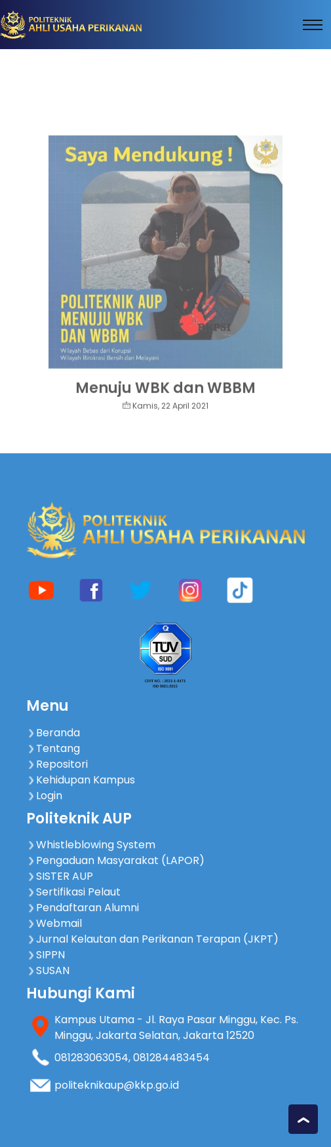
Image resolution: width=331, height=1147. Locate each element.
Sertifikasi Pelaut (73, 891)
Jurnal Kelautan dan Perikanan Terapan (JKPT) (152, 939)
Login (44, 795)
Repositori (57, 764)
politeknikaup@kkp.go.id (116, 1085)
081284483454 (171, 1057)
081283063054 (91, 1057)
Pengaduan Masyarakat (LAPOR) (115, 860)
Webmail (54, 923)
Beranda (53, 732)
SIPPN (45, 954)
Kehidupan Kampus (80, 779)
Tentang (53, 748)
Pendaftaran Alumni (82, 907)
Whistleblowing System (90, 844)
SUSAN (47, 970)
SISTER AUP (59, 876)
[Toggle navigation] (312, 25)
